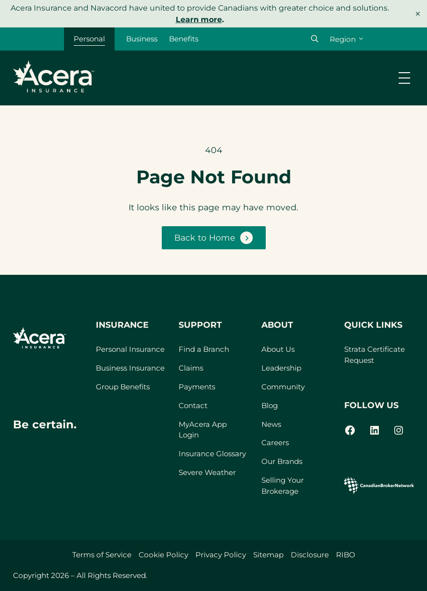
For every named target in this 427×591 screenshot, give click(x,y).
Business (142, 38)
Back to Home (204, 237)
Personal (89, 38)
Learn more (199, 19)
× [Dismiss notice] (417, 14)
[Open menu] (404, 78)
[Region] (346, 39)
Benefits (184, 38)
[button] (314, 39)
